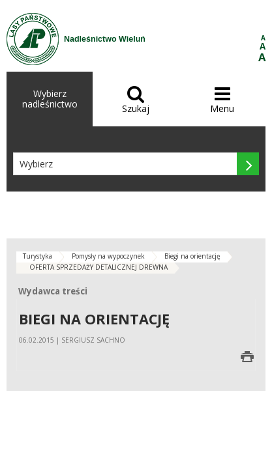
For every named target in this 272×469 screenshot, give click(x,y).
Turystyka (37, 256)
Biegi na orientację (192, 256)
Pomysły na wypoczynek (108, 256)
